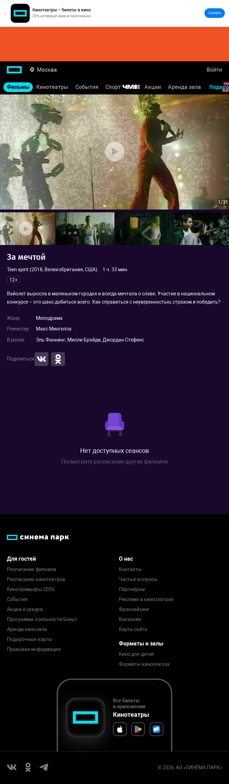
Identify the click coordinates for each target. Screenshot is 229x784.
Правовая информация (34, 649)
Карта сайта (133, 629)
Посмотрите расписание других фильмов (114, 461)
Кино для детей (136, 654)
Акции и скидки (25, 609)
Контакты (130, 569)
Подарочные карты (29, 639)
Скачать (214, 13)
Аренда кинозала (27, 629)
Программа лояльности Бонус (42, 619)
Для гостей (21, 559)
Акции (152, 87)
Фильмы (18, 87)
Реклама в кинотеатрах (146, 599)
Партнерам (132, 589)
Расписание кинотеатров (36, 579)
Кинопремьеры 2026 (30, 589)
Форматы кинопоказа (144, 664)
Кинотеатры (52, 87)
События (86, 87)
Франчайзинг (134, 609)
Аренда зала (184, 87)
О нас (126, 559)
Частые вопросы (138, 579)
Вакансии (130, 619)
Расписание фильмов (32, 569)
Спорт (127, 87)
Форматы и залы (141, 643)
